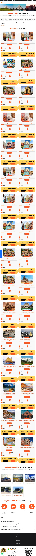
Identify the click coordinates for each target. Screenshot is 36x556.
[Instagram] (31, 0)
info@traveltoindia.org (18, 0)
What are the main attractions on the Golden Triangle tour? (11, 523)
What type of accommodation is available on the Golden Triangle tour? (13, 527)
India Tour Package (21, 18)
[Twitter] (27, 0)
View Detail (5, 55)
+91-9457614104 (5, 0)
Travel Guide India (17, 543)
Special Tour (17, 536)
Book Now (13, 55)
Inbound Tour (17, 540)
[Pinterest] (32, 0)
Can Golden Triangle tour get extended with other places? (11, 531)
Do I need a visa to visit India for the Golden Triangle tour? (10, 529)
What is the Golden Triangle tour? (6, 519)
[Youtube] (28, 0)
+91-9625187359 (10, 0)
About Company (18, 534)
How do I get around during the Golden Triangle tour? (10, 524)
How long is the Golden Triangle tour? (7, 521)
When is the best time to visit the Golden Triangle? (9, 526)
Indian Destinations (17, 537)
